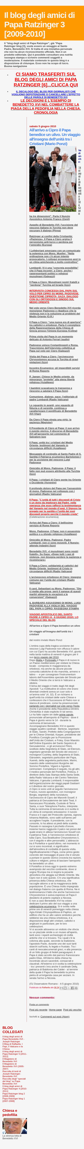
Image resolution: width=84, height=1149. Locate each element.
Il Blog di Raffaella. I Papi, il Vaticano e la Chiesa (13, 1046)
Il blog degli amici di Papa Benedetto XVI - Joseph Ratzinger (13, 1039)
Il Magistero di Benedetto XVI (10, 1060)
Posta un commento (39, 1004)
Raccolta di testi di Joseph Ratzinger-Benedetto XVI (12, 1073)
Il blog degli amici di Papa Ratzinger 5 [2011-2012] (15, 1054)
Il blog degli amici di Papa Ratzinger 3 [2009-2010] (39, 24)
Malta (39, 660)
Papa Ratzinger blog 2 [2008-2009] (14, 1094)
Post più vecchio (72, 1009)
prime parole (66, 714)
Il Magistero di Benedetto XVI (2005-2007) (13, 1066)
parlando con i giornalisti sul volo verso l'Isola (54, 706)
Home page (55, 1009)
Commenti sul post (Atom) (54, 1016)
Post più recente (38, 1009)
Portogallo (51, 660)
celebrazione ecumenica (42, 906)
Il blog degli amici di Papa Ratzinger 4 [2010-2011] (15, 1088)
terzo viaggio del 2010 (46, 657)
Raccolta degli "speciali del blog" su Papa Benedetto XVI (14, 1081)
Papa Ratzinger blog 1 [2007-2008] (14, 1099)
